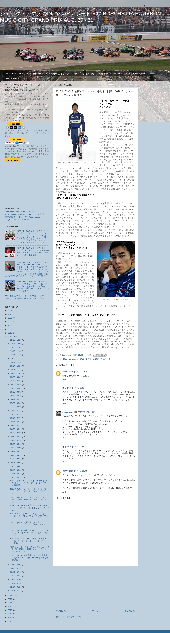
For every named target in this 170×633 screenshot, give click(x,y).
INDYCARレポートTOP (17, 73)
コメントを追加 (63, 498)
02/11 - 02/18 (16, 572)
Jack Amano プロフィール (17, 78)
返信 (64, 379)
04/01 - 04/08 (16, 462)
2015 (10, 603)
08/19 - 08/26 (16, 396)
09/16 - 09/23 (16, 381)
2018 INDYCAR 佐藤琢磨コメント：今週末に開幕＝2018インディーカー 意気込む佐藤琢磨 (29, 557)
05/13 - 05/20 (16, 440)
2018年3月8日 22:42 (76, 447)
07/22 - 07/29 (16, 407)
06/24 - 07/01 (16, 418)
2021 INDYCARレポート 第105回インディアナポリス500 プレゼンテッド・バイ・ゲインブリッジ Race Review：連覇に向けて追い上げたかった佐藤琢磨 (33, 286)
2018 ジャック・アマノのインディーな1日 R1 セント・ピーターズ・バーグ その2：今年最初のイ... (29, 483)
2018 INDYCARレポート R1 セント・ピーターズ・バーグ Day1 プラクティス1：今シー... (29, 532)
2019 (10, 333)
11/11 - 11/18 (16, 355)
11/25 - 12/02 (16, 347)
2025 (10, 311)
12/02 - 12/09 (16, 343)
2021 (10, 325)
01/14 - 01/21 (16, 587)
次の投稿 (60, 610)
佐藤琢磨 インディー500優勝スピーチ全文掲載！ (123, 73)
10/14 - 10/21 (16, 366)
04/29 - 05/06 (16, 448)
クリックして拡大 (88, 163)
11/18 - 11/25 (16, 351)
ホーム (95, 610)
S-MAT (65, 372)
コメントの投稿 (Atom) (71, 617)
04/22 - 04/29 (16, 451)
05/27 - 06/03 (16, 433)
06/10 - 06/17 (16, 425)
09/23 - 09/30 (16, 377)
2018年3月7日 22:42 (78, 372)
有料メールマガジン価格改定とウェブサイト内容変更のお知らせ (63, 73)
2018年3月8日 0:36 (75, 388)
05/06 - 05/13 (16, 444)
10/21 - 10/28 (16, 362)
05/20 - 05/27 (16, 436)
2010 (10, 621)
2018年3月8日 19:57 (87, 412)
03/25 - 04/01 (16, 466)
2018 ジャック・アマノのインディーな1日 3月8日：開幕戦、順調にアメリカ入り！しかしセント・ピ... (29, 549)
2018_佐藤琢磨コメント (105, 359)
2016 (10, 599)
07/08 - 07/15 (16, 414)
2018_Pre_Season (71, 359)
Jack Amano (68, 412)
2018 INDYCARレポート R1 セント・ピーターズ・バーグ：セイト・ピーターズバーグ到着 (29, 541)
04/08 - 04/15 (16, 459)
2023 (10, 318)
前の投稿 (130, 610)
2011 (10, 617)
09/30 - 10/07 (16, 373)
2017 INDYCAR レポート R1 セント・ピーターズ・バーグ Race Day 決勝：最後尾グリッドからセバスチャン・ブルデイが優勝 (33, 251)
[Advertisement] (95, 587)
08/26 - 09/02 (16, 392)
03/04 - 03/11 (16, 477)
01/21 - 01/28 (16, 583)
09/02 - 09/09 (16, 388)
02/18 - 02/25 (16, 568)
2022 (10, 322)
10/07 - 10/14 (16, 369)
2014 (10, 606)
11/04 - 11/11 (16, 358)
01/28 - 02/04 (16, 579)
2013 (10, 610)
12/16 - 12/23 (16, 340)
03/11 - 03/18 (16, 474)
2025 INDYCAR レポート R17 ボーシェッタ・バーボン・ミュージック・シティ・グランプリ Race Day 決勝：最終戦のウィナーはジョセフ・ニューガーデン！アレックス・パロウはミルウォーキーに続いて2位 (33, 237)
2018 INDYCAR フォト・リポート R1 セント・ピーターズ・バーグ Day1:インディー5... (29, 491)
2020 (10, 329)
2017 (10, 595)
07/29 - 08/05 (16, 403)
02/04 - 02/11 (16, 576)
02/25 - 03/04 (16, 564)
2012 (10, 614)
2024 (10, 314)
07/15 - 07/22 (16, 410)
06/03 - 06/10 (16, 429)
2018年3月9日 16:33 (78, 471)
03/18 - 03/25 (16, 470)
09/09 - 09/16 (16, 384)
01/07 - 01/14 (16, 590)
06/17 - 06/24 (16, 422)
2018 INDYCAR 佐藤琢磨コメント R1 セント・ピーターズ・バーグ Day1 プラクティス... (29, 507)
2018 (10, 337)
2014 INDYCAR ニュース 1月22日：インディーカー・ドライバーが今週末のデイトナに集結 (26, 297)
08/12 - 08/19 (16, 399)
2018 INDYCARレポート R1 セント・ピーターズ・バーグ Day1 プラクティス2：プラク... (29, 516)
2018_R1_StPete (87, 359)
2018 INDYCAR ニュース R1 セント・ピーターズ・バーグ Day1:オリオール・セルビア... (29, 499)
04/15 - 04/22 (16, 455)
